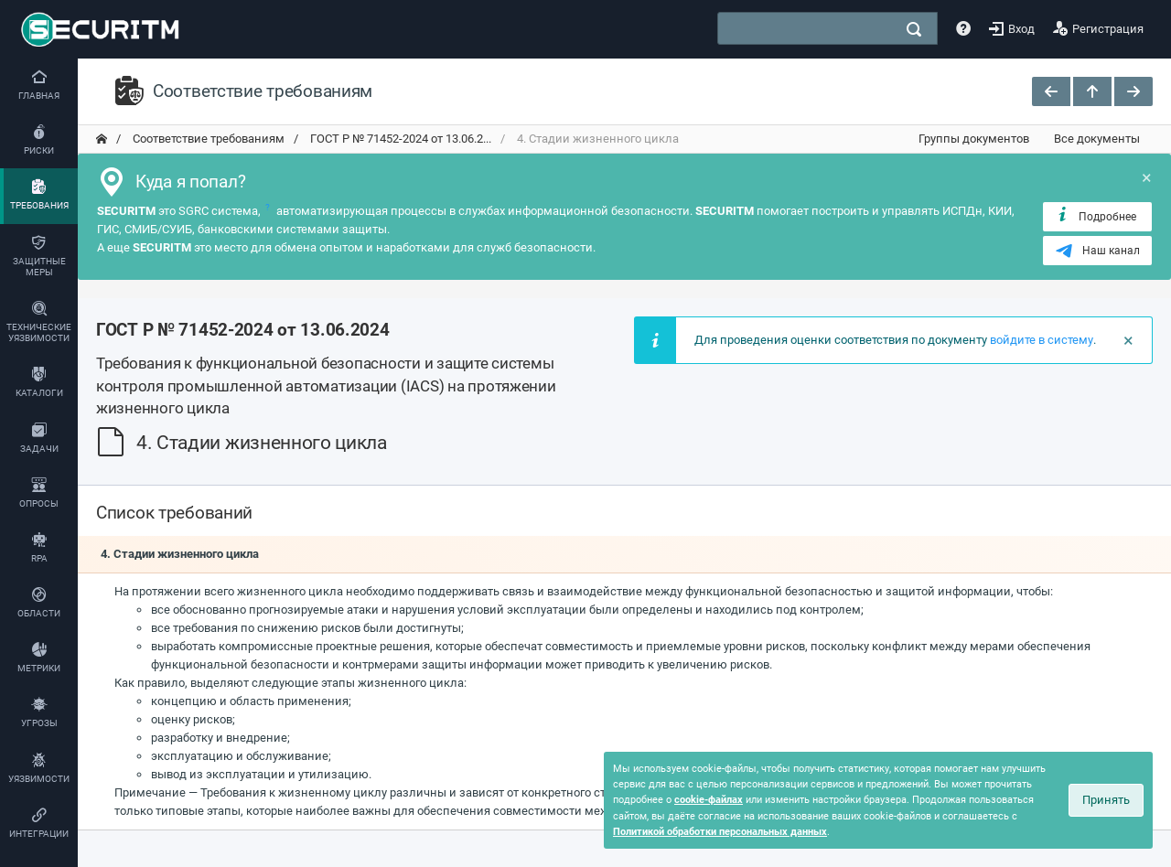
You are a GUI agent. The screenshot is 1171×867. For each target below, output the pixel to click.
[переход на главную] (101, 139)
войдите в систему (1041, 340)
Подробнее (1095, 216)
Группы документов (974, 138)
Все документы (1097, 138)
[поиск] (914, 29)
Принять (1106, 800)
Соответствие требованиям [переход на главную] (207, 138)
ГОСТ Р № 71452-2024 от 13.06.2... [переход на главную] (399, 138)
